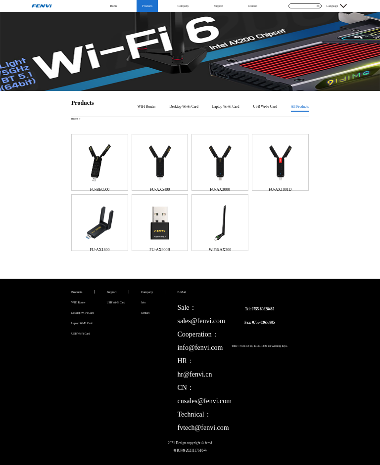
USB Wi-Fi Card (265, 107)
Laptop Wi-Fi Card (225, 107)
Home (113, 5)
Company (183, 5)
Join (143, 302)
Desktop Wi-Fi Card (184, 107)
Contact (252, 5)
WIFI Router (147, 107)
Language (332, 5)
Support (218, 5)
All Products (300, 107)
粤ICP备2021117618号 (190, 451)
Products (147, 5)
